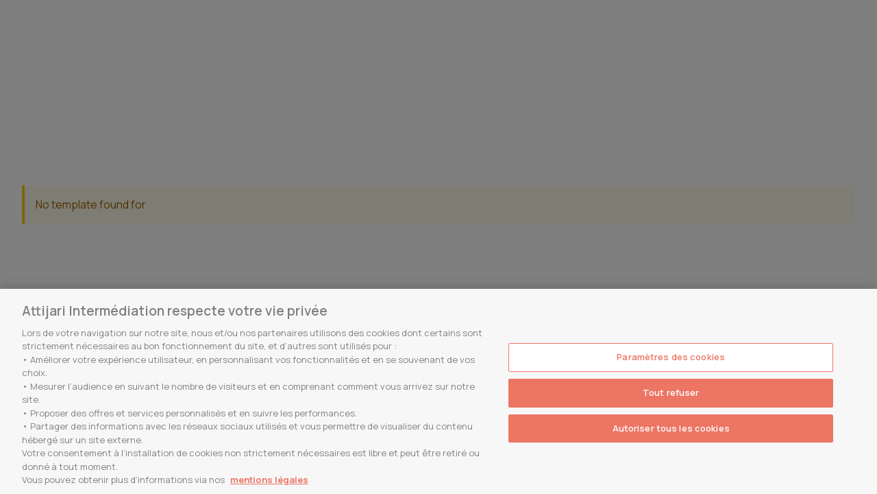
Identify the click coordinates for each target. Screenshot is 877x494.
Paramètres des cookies (671, 357)
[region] (438, 391)
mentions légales (269, 479)
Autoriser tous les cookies (671, 428)
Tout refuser (671, 392)
